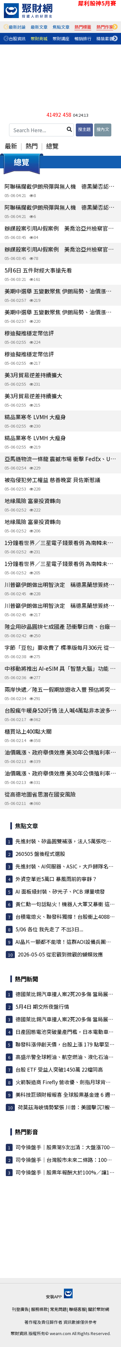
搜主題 (84, 129)
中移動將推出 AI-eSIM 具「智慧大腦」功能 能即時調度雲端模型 (60, 668)
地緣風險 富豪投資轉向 (33, 501)
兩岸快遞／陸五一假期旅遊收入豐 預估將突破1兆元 (60, 689)
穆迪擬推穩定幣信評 (29, 333)
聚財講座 (61, 38)
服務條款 (39, 1309)
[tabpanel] (17, 27)
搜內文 (102, 129)
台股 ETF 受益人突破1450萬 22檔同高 (59, 1069)
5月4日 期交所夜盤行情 (42, 1006)
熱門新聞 (26, 979)
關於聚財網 (98, 1309)
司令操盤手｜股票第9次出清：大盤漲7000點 (66, 1147)
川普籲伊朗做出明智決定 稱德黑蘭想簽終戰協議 (60, 584)
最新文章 (39, 27)
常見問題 (58, 1309)
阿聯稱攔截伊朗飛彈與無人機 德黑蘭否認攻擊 (60, 186)
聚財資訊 (19, 1333)
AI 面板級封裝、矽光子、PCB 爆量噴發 (60, 891)
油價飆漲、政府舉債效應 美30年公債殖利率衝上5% (60, 752)
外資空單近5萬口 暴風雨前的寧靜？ (56, 879)
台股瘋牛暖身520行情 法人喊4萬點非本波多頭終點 (60, 710)
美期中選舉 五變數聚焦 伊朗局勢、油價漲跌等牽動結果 (60, 291)
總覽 (52, 145)
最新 (11, 145)
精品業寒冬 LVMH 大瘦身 (35, 417)
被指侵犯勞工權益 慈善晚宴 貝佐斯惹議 (52, 480)
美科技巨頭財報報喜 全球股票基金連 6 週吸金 (67, 1094)
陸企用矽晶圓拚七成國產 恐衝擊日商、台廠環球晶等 (60, 626)
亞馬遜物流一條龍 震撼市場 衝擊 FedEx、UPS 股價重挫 (60, 459)
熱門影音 (26, 1131)
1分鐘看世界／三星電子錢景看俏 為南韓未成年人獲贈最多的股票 (60, 543)
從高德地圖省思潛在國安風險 (40, 794)
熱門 (31, 145)
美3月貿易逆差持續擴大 (33, 375)
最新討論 (17, 27)
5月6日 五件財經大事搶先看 (38, 270)
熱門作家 (104, 27)
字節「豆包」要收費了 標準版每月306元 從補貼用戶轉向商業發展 (60, 647)
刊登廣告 (20, 1309)
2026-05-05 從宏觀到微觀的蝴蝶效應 (60, 954)
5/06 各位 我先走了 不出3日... (49, 929)
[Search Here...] (41, 130)
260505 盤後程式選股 (40, 853)
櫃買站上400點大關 (28, 731)
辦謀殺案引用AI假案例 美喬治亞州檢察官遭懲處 (60, 228)
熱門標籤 (83, 27)
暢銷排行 (83, 38)
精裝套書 (104, 38)
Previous (6, 27)
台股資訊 (17, 38)
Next (115, 27)
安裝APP (59, 1296)
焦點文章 (61, 27)
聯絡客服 (77, 1309)
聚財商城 (39, 38)
